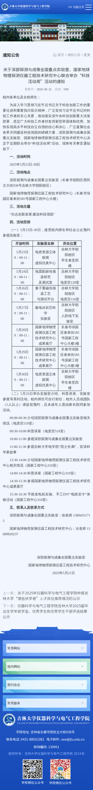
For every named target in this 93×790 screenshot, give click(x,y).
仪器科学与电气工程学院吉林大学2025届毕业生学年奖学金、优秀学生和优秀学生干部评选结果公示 (45, 611)
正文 (87, 54)
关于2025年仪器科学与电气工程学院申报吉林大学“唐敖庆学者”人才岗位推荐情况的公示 (45, 595)
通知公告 (74, 54)
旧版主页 (78, 7)
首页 (61, 54)
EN (70, 7)
